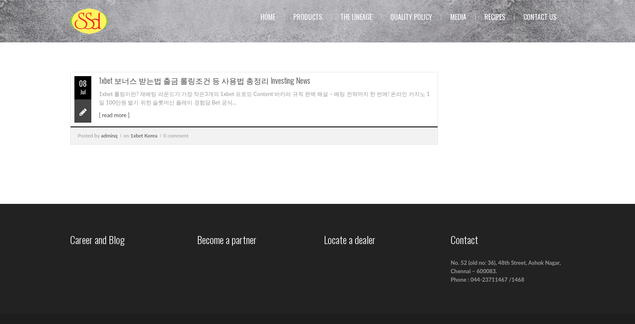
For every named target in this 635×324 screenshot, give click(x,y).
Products (307, 17)
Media (458, 17)
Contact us (539, 17)
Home (267, 17)
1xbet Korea (143, 135)
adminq (109, 135)
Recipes (494, 17)
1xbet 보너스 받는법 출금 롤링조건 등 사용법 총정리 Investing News (204, 80)
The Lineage (356, 17)
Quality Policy (411, 17)
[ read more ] (114, 115)
